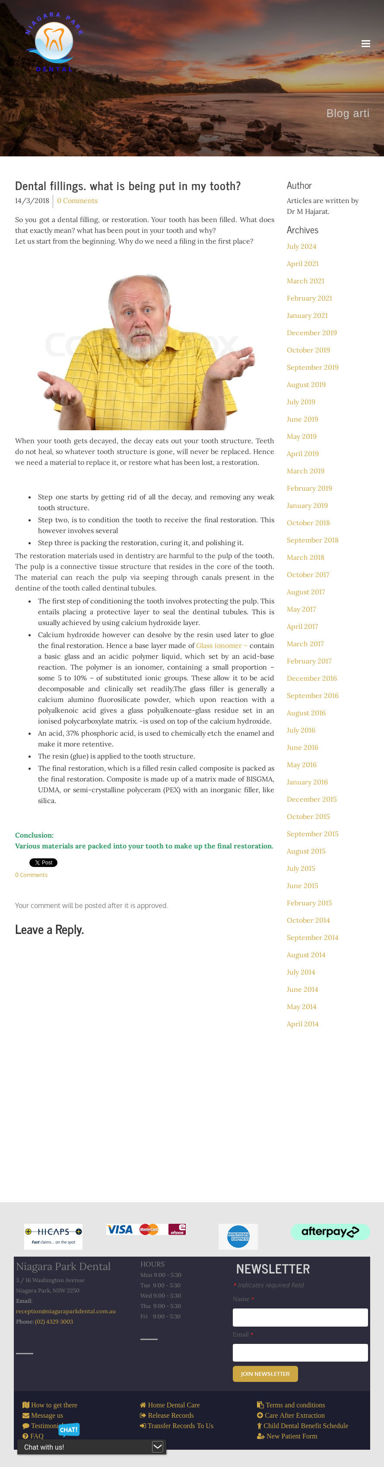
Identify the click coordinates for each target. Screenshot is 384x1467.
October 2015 (308, 816)
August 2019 (306, 384)
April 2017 (302, 626)
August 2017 (306, 591)
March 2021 (305, 280)
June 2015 (302, 885)
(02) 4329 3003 (54, 1321)
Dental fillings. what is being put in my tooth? (128, 185)
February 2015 (309, 903)
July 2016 (301, 730)
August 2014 (306, 954)
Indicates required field (268, 1285)
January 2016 (307, 782)
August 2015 (306, 851)
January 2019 (307, 505)
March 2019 (305, 471)
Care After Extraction (294, 1415)
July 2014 (301, 972)
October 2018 (308, 522)
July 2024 (302, 246)
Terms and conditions (294, 1404)
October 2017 (308, 574)
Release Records (170, 1415)
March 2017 (305, 643)
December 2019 (312, 332)
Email (243, 1334)
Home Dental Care (173, 1404)
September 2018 (313, 540)
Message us (46, 1415)
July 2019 (301, 401)
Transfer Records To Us (180, 1425)
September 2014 (313, 937)
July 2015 (301, 868)
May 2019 (302, 436)
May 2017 (301, 609)
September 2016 (313, 695)
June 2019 (302, 419)
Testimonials (48, 1425)
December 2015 (312, 799)
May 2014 (302, 1006)
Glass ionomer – (223, 645)
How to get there (53, 1404)
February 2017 (309, 661)
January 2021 (307, 315)
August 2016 (306, 712)
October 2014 (308, 920)
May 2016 (302, 764)
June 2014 (302, 989)
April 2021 (303, 263)
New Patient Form (291, 1435)
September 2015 (313, 833)
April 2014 (303, 1023)
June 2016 (302, 747)
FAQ (36, 1435)
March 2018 (305, 557)
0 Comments (77, 200)
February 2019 (309, 488)
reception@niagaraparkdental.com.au (66, 1311)
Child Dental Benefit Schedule (305, 1425)
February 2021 (309, 298)
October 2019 (308, 350)
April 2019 (303, 453)
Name (243, 1299)
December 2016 (312, 678)
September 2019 (313, 367)
